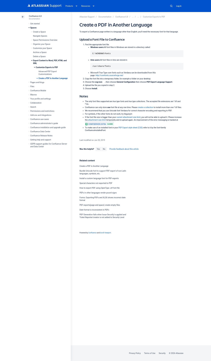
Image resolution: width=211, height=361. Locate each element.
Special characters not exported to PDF (95, 183)
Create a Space (39, 32)
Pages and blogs (37, 82)
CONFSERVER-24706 (95, 124)
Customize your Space (42, 48)
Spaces (33, 28)
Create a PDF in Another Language (53, 78)
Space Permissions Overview (45, 40)
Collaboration (36, 103)
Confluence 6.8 (35, 16)
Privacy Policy (135, 353)
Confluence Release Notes (41, 136)
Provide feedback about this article (124, 149)
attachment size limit (97, 120)
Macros (33, 95)
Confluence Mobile (38, 90)
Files (32, 86)
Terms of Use (149, 353)
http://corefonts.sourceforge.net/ (109, 75)
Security (162, 353)
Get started (35, 24)
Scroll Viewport (105, 233)
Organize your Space (41, 44)
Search (171, 6)
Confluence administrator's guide (44, 123)
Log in (178, 6)
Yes (98, 149)
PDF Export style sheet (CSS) (130, 127)
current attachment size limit (129, 117)
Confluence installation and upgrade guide (48, 127)
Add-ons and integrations (40, 115)
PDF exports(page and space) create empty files (99, 205)
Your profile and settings (40, 99)
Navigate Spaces (40, 36)
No (104, 149)
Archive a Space (39, 52)
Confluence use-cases (39, 119)
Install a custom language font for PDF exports (99, 178)
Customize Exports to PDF (47, 67)
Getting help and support (40, 140)
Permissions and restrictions (42, 111)
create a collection (145, 107)
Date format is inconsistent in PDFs (94, 210)
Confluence (92, 233)
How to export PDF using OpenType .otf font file (99, 188)
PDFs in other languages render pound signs (98, 193)
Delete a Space (39, 56)
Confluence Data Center (40, 131)
